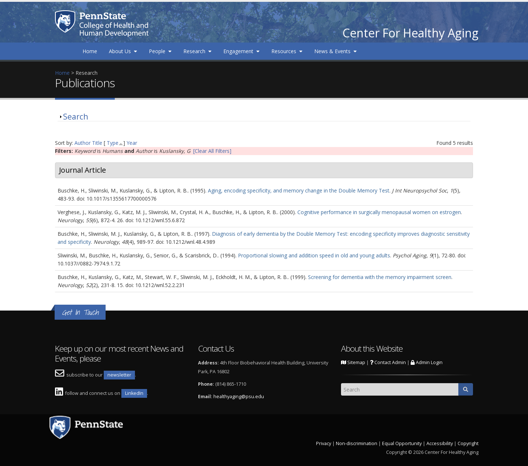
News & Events (335, 51)
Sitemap (353, 362)
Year (131, 142)
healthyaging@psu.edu (238, 396)
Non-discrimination (356, 443)
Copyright (468, 443)
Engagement (241, 51)
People (160, 51)
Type (112, 142)
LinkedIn (134, 393)
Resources (286, 51)
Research (197, 51)
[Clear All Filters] (212, 150)
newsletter (119, 375)
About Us (123, 51)
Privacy (323, 443)
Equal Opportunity (402, 443)
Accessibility (439, 443)
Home (89, 51)
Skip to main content (24, 3)
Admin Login (427, 362)
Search (75, 116)
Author (82, 142)
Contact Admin (388, 362)
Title (97, 142)
